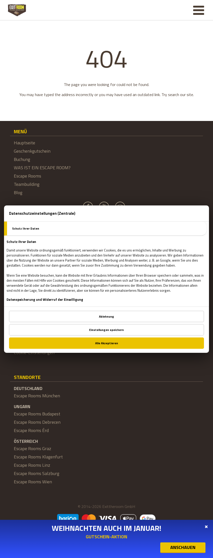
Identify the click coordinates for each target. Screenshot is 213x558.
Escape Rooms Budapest (37, 413)
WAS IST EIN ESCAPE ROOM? (42, 167)
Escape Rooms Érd (31, 430)
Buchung (22, 159)
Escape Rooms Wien (33, 481)
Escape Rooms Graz (32, 448)
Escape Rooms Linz (32, 465)
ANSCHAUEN (182, 547)
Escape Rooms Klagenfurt (38, 456)
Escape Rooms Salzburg (36, 473)
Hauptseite (24, 142)
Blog (18, 192)
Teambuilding (26, 184)
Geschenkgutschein (32, 151)
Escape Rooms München (37, 395)
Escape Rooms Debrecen (37, 422)
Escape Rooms (27, 176)
